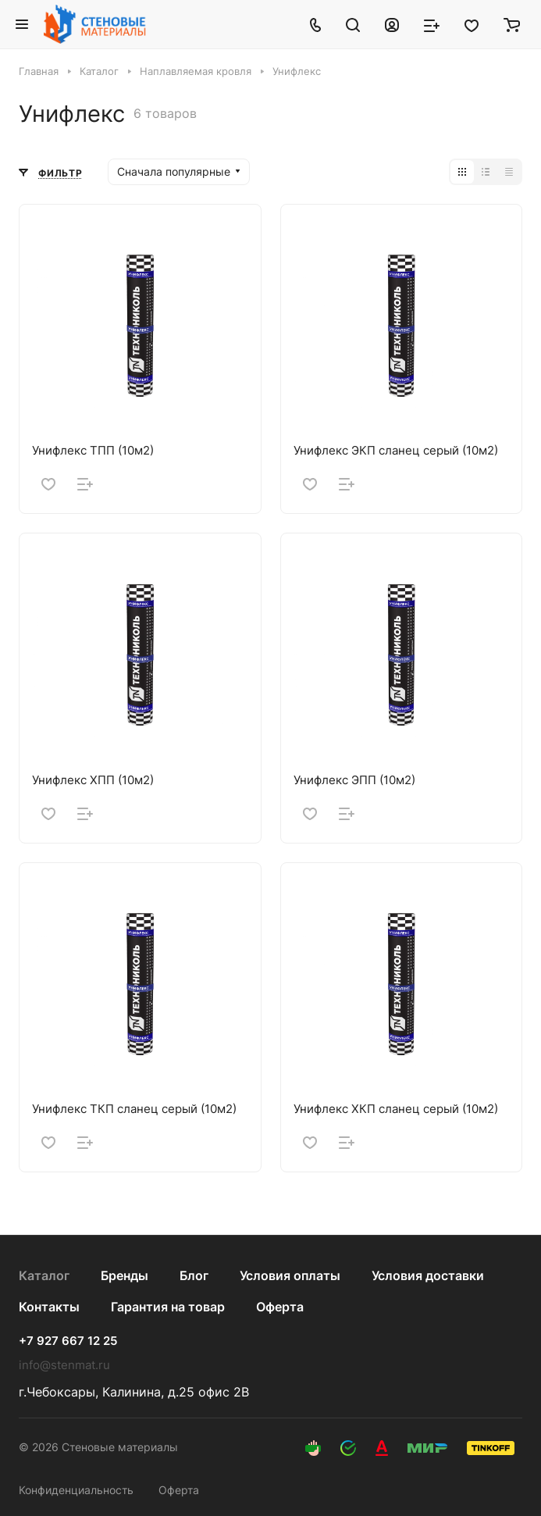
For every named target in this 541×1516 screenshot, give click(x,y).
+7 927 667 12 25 (68, 1341)
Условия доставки (428, 1275)
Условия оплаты (290, 1275)
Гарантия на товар (168, 1306)
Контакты (49, 1306)
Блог (194, 1275)
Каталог (44, 1275)
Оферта (280, 1306)
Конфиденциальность (76, 1489)
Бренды (124, 1275)
